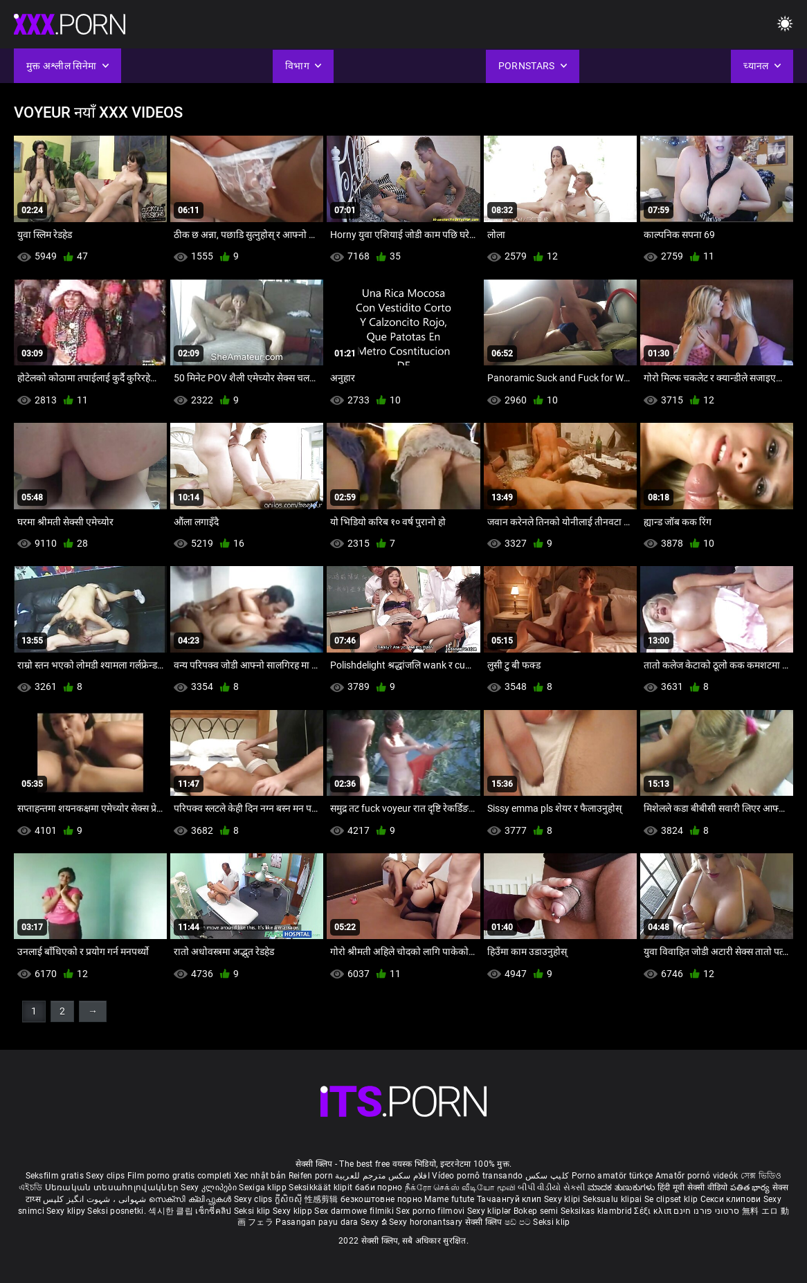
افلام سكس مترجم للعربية (382, 1176)
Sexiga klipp (264, 1187)
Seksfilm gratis (55, 1176)
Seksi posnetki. (117, 1211)
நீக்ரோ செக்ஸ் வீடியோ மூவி (460, 1187)
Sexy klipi (563, 1199)
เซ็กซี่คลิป (214, 1211)
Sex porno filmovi (430, 1211)
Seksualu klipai (613, 1199)
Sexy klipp (293, 1211)
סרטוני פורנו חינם (706, 1211)
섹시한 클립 (171, 1211)
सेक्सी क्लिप (485, 1222)
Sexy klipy (66, 1211)
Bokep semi (536, 1211)
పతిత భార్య (751, 1187)
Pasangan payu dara (318, 1222)
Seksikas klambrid (597, 1211)
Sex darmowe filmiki (354, 1211)
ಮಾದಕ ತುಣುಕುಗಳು (623, 1187)
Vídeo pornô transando (477, 1176)
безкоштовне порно (381, 1199)
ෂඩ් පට (519, 1222)
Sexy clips (106, 1176)
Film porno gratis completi (179, 1176)
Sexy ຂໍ (375, 1222)
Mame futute (449, 1199)
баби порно (379, 1187)
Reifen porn (311, 1176)
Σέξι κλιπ (653, 1211)
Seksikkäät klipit (321, 1187)
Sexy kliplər (490, 1211)
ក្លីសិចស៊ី (290, 1199)
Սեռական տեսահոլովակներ (113, 1187)
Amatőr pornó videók (696, 1176)
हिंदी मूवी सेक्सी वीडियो (693, 1187)
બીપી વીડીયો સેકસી (551, 1187)
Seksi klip (253, 1211)
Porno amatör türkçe (612, 1176)
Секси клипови (731, 1199)
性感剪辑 (323, 1199)
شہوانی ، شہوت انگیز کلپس (96, 1199)
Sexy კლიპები (210, 1187)
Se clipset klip (672, 1199)
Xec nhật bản (260, 1176)
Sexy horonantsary (426, 1222)
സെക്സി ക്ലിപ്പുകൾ (191, 1199)
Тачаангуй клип (510, 1199)
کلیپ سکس (547, 1176)
